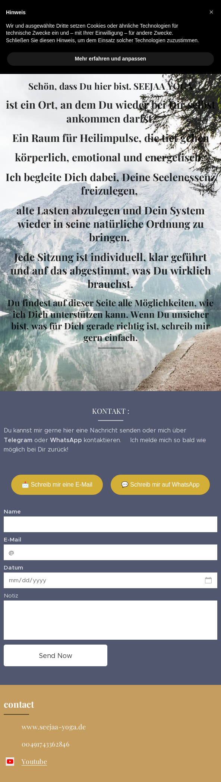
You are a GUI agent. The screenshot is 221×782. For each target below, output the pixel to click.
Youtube (34, 761)
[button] (211, 12)
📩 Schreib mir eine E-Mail (57, 484)
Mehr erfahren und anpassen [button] (110, 59)
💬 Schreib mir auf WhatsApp (160, 484)
